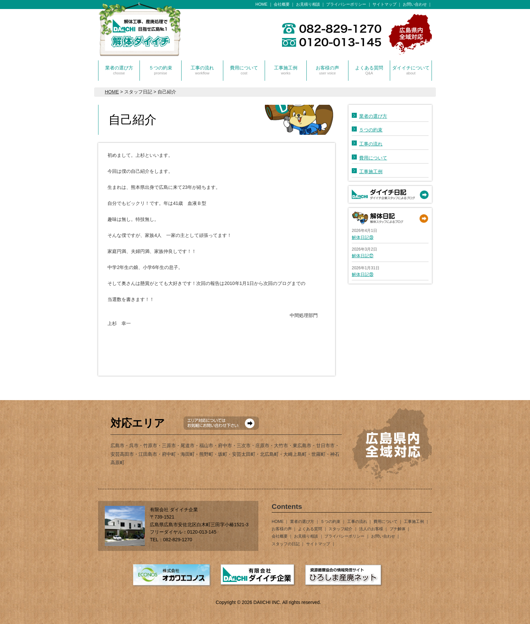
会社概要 (282, 4)
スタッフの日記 (286, 544)
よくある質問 (369, 70)
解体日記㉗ (362, 255)
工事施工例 (285, 70)
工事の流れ (202, 70)
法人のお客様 (371, 529)
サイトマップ (384, 4)
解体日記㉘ (362, 237)
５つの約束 (160, 70)
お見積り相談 (308, 4)
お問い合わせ (415, 4)
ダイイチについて (411, 70)
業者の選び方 (119, 70)
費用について (244, 70)
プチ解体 (397, 529)
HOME (261, 4)
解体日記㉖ (362, 274)
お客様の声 (327, 70)
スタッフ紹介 (340, 529)
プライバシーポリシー (346, 4)
